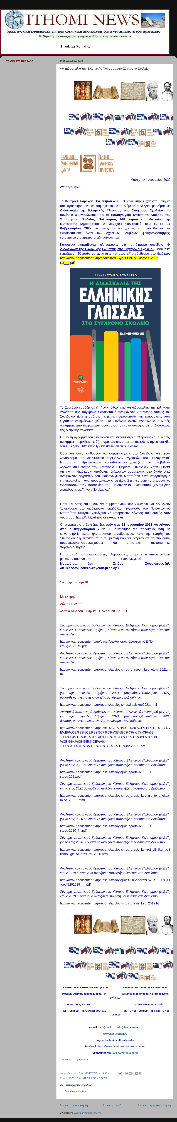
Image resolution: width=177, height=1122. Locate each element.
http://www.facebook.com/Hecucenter (122, 1046)
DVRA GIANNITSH (79, 1078)
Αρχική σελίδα (113, 1105)
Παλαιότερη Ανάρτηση (154, 1105)
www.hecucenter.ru (115, 1033)
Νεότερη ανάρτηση (74, 1105)
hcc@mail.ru (106, 1027)
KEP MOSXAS (99, 1078)
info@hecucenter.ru (129, 1027)
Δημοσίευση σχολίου (76, 1091)
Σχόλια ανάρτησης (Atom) (88, 1112)
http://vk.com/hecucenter (122, 1053)
